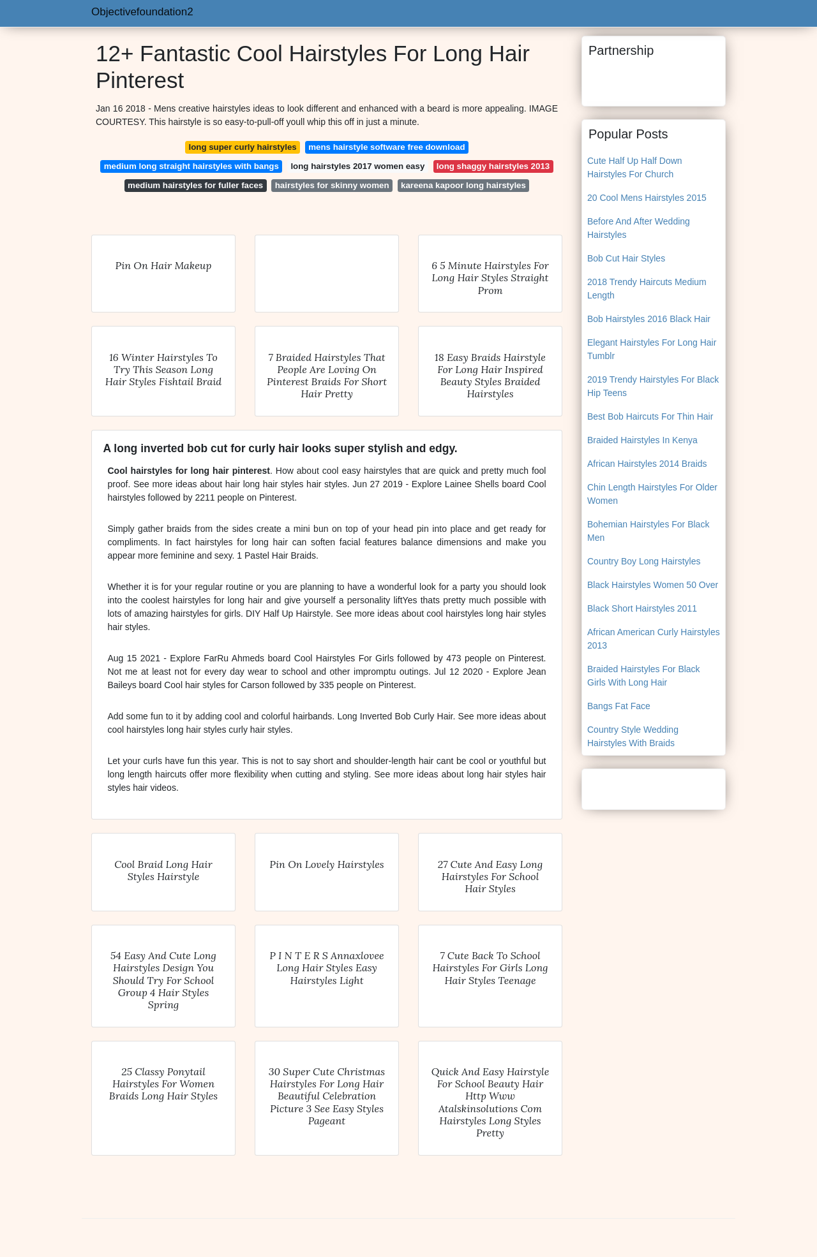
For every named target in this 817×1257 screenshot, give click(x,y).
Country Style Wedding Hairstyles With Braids (632, 736)
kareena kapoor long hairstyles (463, 185)
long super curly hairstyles (242, 147)
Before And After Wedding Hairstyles (638, 228)
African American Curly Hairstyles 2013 (653, 639)
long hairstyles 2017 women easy (357, 166)
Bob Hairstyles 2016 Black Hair (648, 319)
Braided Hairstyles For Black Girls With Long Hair (643, 675)
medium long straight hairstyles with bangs (191, 166)
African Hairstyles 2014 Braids (647, 464)
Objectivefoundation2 (142, 12)
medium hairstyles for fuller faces (195, 185)
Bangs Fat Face (618, 706)
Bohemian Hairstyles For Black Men (648, 531)
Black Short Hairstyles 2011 (642, 608)
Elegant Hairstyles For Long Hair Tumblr (651, 349)
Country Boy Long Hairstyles (643, 561)
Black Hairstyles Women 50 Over (652, 585)
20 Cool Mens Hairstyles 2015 (647, 198)
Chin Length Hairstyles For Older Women (652, 494)
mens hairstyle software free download (386, 147)
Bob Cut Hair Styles (626, 258)
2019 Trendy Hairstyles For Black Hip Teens (653, 386)
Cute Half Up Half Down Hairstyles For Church (634, 167)
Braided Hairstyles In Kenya (642, 440)
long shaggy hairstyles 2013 (493, 166)
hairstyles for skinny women (332, 185)
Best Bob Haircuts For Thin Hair (650, 416)
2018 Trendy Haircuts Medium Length (647, 288)
